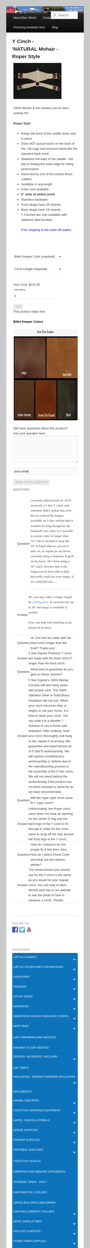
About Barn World (24, 17)
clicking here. (40, 602)
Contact (48, 17)
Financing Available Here (29, 27)
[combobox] (38, 256)
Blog (55, 27)
